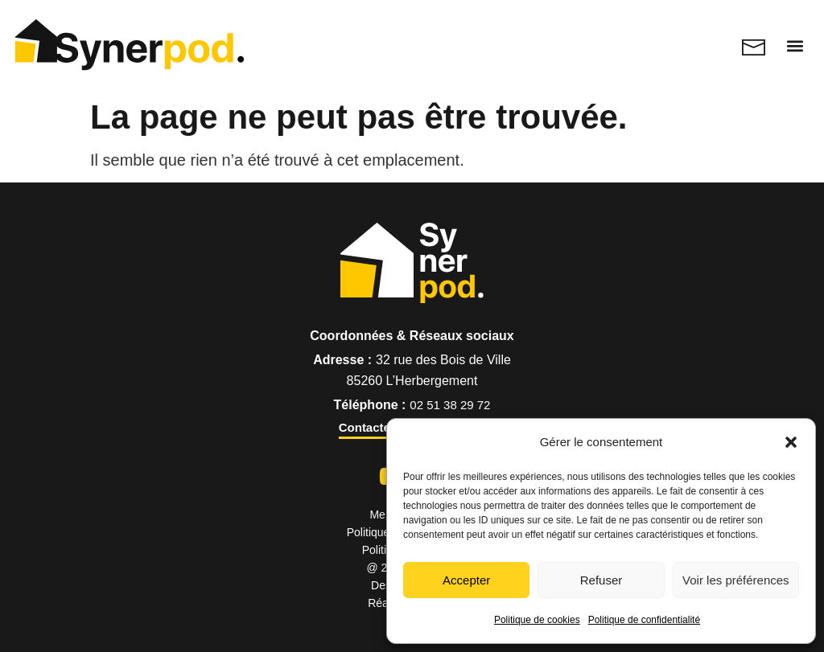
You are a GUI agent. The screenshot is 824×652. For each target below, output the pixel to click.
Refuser (601, 580)
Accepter (466, 580)
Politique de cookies (537, 619)
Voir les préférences (735, 580)
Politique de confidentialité (644, 619)
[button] (791, 442)
